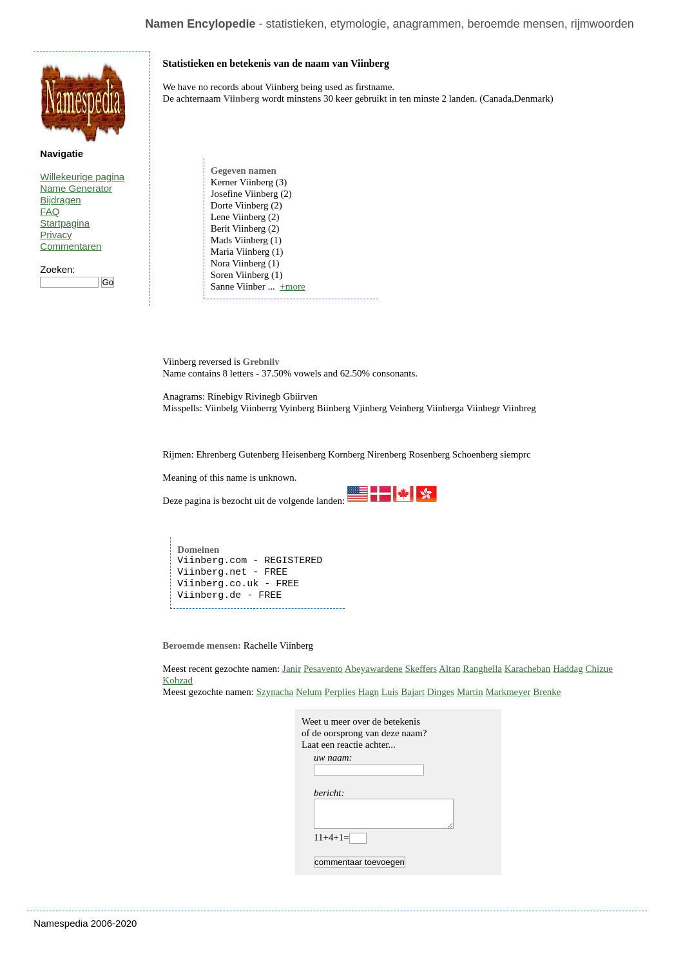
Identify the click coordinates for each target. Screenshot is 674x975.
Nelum (309, 692)
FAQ (49, 211)
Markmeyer (507, 692)
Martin (470, 692)
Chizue (599, 669)
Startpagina (65, 223)
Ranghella (482, 669)
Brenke (547, 692)
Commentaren (70, 246)
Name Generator (76, 188)
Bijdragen (60, 199)
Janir (291, 669)
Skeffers (421, 669)
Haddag (568, 669)
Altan (449, 669)
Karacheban (528, 669)
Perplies (339, 692)
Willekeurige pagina (82, 176)
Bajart (413, 692)
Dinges (441, 692)
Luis (390, 692)
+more (292, 286)
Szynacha (274, 692)
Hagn (369, 692)
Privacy (56, 234)
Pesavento (323, 669)
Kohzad (177, 680)
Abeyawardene (374, 669)
